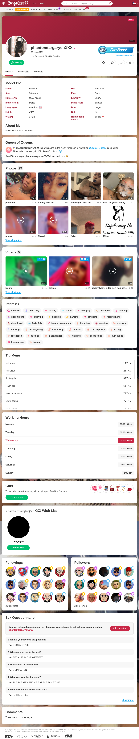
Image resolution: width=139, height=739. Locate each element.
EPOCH (49, 730)
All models (7, 10)
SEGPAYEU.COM (61, 730)
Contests (66, 10)
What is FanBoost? (125, 56)
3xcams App (80, 9)
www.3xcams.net (32, 730)
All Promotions (52, 9)
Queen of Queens (97, 148)
